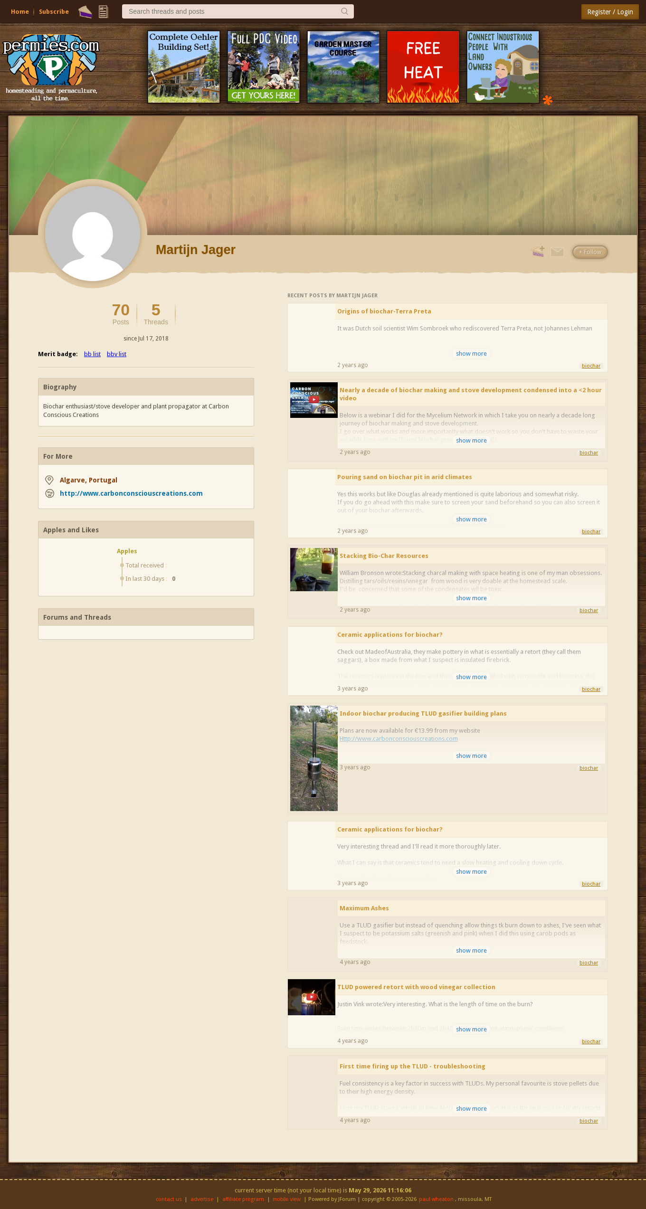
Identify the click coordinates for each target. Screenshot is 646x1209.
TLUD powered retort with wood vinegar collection (416, 987)
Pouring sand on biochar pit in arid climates (404, 477)
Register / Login (610, 12)
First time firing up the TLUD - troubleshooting (412, 1066)
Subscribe (54, 11)
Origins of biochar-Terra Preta (384, 311)
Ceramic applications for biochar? (390, 634)
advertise (201, 1199)
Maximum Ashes (364, 908)
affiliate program (243, 1199)
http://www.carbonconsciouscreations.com (131, 493)
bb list (92, 354)
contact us (169, 1199)
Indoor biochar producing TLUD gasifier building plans (423, 713)
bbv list (116, 354)
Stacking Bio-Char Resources (384, 555)
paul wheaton (436, 1199)
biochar (591, 366)
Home (20, 11)
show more (471, 353)
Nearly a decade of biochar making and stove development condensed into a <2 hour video (471, 394)
